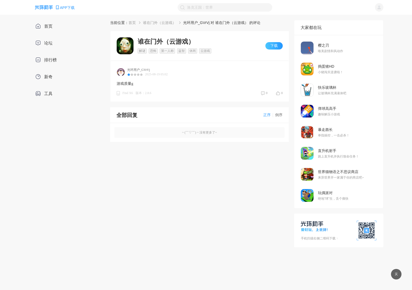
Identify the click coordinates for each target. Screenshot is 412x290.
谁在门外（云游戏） (159, 23)
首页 (132, 23)
